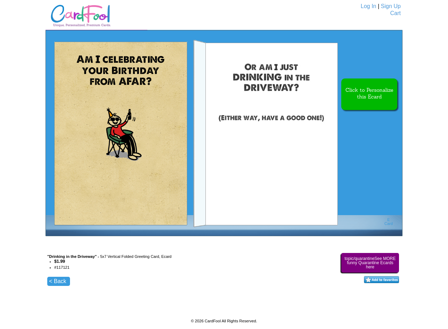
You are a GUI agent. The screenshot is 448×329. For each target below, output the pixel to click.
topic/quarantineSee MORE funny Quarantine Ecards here (370, 262)
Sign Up (391, 6)
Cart (395, 13)
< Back (57, 281)
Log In (368, 6)
